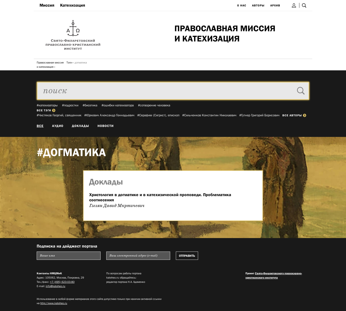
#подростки (70, 105)
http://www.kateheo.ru (53, 303)
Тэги (69, 62)
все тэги (46, 110)
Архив (275, 5)
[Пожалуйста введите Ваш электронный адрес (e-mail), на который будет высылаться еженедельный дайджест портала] (138, 256)
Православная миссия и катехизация (50, 64)
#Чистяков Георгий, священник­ (59, 115)
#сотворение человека (154, 105)
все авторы (294, 115)
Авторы (258, 5)
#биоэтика (90, 105)
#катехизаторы (47, 105)
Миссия (47, 5)
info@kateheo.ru (55, 286)
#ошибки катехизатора (118, 105)
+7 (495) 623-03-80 (62, 282)
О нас (241, 5)
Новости (106, 126)
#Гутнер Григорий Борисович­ (259, 115)
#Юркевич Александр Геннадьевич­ (109, 115)
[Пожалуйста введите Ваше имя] (69, 256)
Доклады (80, 126)
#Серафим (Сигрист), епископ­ (158, 115)
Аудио (57, 126)
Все (40, 126)
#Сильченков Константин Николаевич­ (209, 115)
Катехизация (72, 5)
